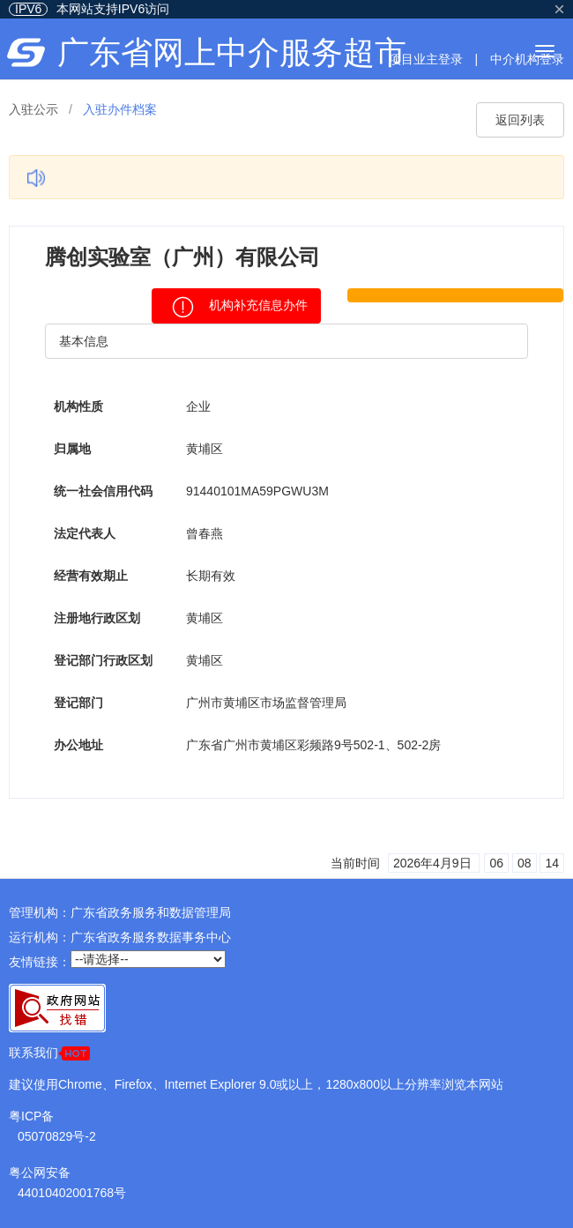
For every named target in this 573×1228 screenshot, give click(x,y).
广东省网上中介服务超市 (231, 52)
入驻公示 (33, 109)
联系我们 (49, 1053)
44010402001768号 (72, 1193)
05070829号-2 (57, 1136)
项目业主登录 (426, 59)
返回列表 (520, 120)
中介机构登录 (527, 59)
